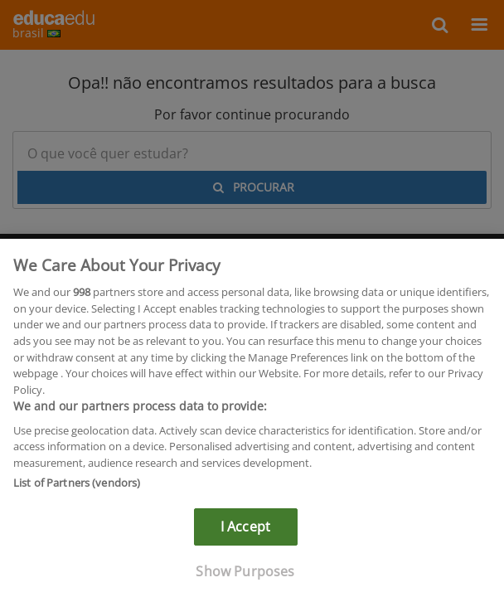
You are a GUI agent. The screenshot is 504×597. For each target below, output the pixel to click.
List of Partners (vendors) (76, 485)
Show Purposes (245, 574)
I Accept (245, 530)
